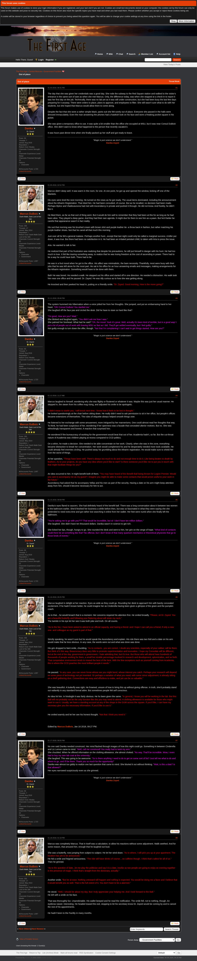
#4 (176, 395)
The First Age (21, 71)
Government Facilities (52, 71)
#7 (176, 740)
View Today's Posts (172, 64)
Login (41, 60)
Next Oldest (24, 929)
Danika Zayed (112, 143)
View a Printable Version (29, 939)
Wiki (111, 54)
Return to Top (34, 953)
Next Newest (38, 929)
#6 (176, 597)
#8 (176, 838)
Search (132, 54)
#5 (176, 500)
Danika (29, 128)
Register (50, 60)
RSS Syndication (86, 953)
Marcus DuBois (29, 213)
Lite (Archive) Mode (50, 953)
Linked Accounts (25, 171)
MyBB (27, 958)
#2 (176, 185)
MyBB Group (46, 958)
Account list (164, 54)
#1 (176, 88)
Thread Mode (174, 81)
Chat (121, 54)
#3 (176, 298)
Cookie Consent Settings (105, 953)
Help (178, 54)
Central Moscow (35, 71)
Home (100, 54)
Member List (147, 54)
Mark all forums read (68, 953)
